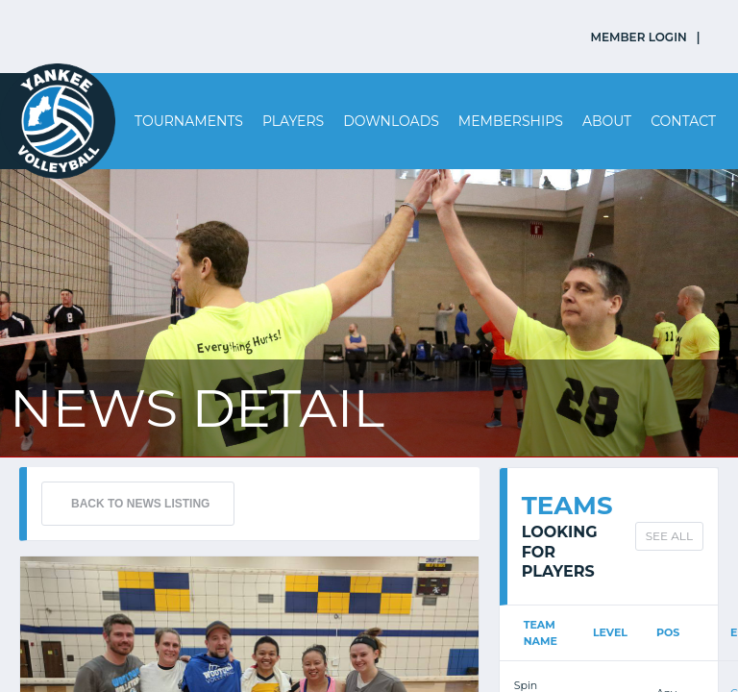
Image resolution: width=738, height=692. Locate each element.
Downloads (391, 121)
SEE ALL (669, 536)
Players (293, 121)
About (606, 121)
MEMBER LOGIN (639, 37)
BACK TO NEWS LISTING (140, 503)
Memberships (510, 121)
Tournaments (189, 121)
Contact (683, 121)
